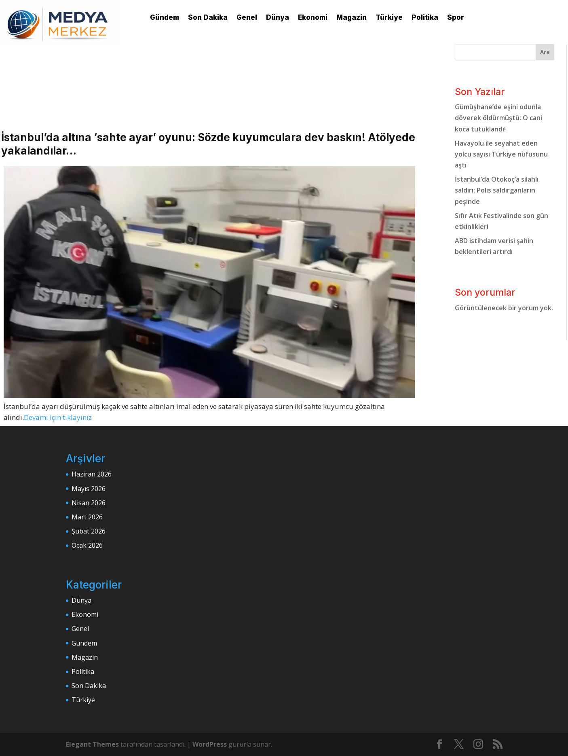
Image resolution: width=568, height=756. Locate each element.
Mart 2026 (87, 516)
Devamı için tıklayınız (58, 417)
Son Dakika (208, 17)
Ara (545, 52)
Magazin (351, 17)
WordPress (209, 744)
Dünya (277, 17)
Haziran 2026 (92, 474)
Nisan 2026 (89, 502)
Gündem (164, 17)
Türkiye (389, 17)
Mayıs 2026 (89, 488)
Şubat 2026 (89, 531)
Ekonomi (312, 17)
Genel (246, 17)
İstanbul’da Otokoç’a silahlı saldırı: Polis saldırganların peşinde (496, 190)
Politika (425, 17)
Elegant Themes (92, 744)
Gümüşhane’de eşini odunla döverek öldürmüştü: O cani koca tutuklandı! (498, 117)
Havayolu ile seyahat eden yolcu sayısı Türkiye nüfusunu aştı (501, 154)
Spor (455, 17)
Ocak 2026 (87, 545)
